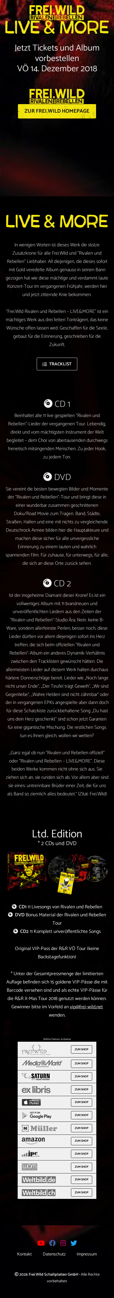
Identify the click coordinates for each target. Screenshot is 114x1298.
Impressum (87, 1254)
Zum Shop (81, 1049)
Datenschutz (54, 1254)
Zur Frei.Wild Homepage (57, 111)
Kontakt (24, 1254)
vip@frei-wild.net (86, 1007)
